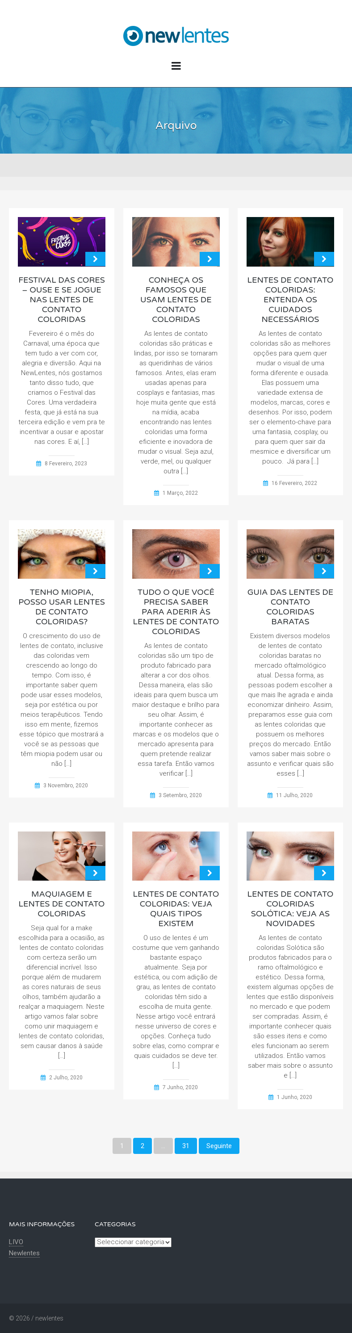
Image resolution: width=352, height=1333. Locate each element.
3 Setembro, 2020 (180, 795)
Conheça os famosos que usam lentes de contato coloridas (176, 299)
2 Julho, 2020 (66, 1077)
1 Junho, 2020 (294, 1097)
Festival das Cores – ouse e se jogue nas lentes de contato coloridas (61, 299)
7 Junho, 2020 (180, 1087)
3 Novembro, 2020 (65, 785)
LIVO (16, 1242)
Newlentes (24, 1253)
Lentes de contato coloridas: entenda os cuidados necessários (290, 299)
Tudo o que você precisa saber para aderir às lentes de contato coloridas (176, 611)
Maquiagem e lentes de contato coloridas (62, 904)
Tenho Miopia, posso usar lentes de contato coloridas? (61, 607)
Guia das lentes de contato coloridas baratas (290, 607)
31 (185, 1146)
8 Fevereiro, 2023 (66, 463)
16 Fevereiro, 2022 (294, 483)
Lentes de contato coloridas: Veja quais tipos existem (176, 908)
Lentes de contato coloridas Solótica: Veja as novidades (290, 908)
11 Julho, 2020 (294, 795)
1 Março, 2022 (180, 493)
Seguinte (219, 1146)
